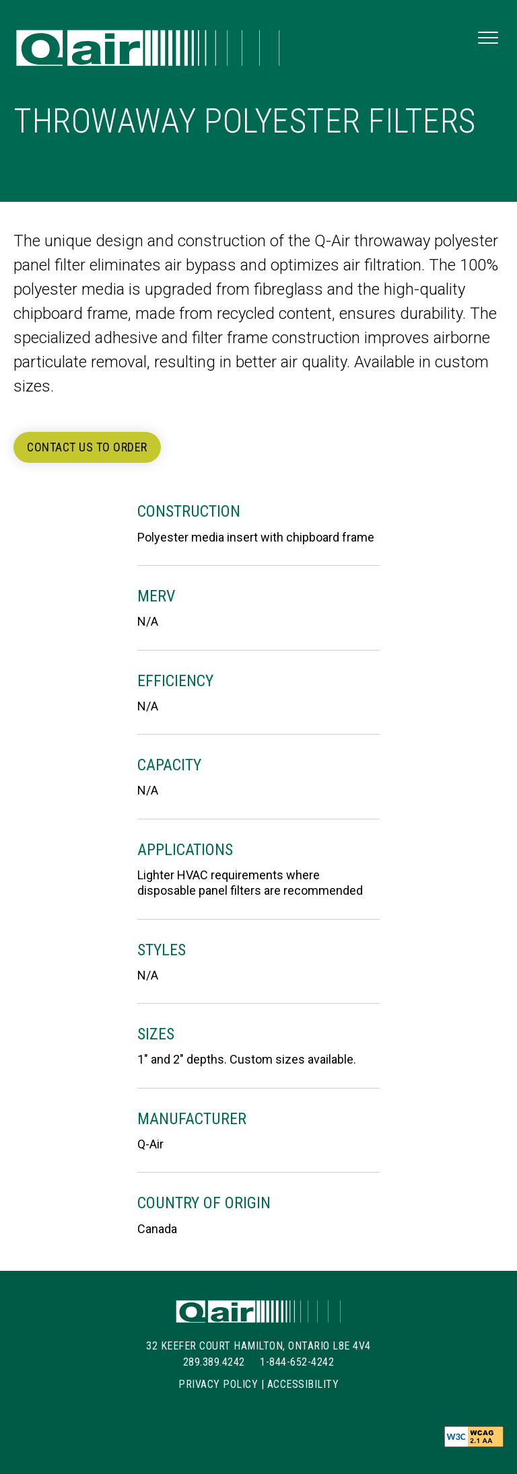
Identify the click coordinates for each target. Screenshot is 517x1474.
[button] (488, 38)
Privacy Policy (218, 1384)
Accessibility (303, 1384)
